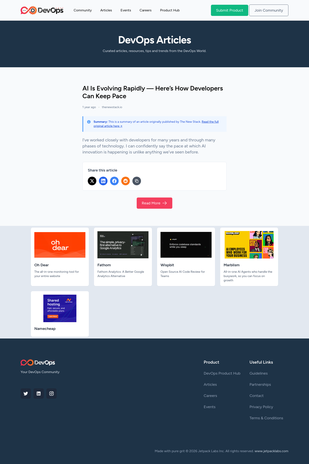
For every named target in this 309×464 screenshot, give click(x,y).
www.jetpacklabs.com (271, 451)
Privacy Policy (261, 406)
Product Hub (170, 10)
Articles (106, 10)
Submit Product (229, 10)
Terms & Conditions (266, 418)
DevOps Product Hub (222, 373)
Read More (154, 203)
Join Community (268, 10)
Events (126, 10)
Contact (257, 395)
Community (83, 10)
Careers (145, 10)
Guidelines (259, 373)
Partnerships (260, 384)
